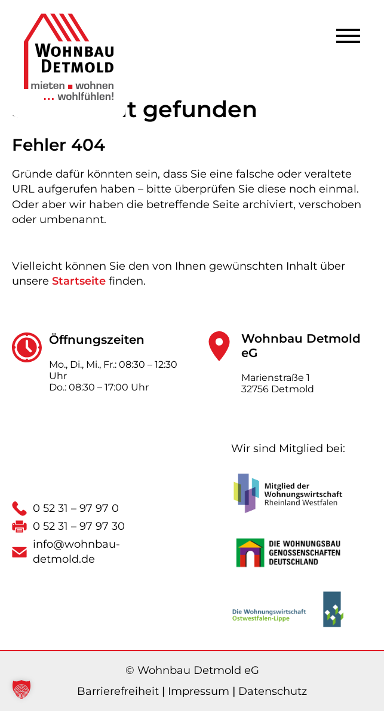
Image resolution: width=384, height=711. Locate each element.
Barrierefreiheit (118, 691)
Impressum (198, 691)
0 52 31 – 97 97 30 (79, 526)
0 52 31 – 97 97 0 (76, 508)
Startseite (79, 281)
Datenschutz (272, 691)
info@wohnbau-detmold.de (76, 552)
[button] (21, 689)
